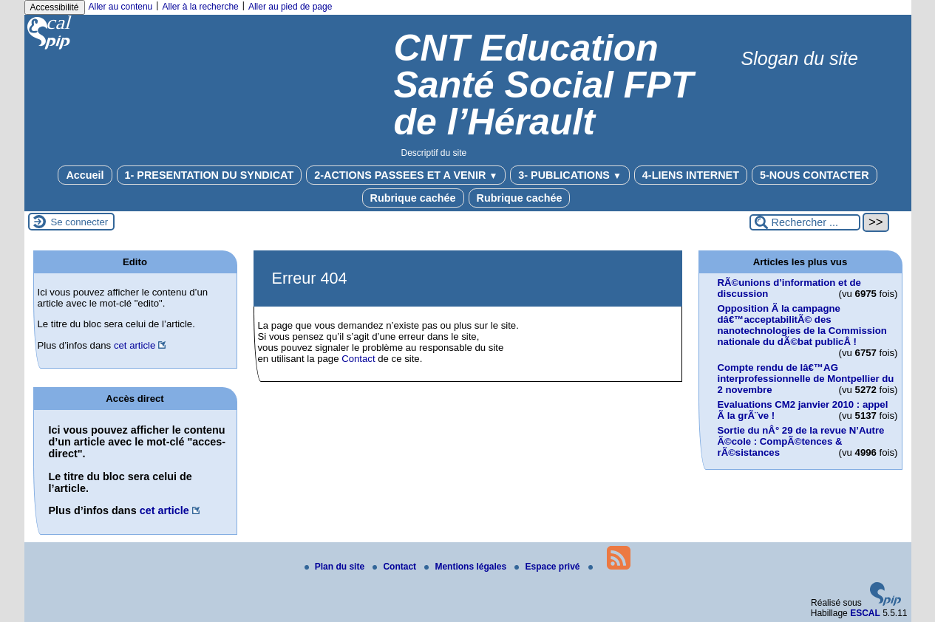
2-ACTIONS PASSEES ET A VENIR (405, 175)
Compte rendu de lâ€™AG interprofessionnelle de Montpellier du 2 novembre (806, 378)
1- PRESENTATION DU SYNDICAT (209, 175)
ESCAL (865, 613)
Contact (358, 358)
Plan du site (336, 566)
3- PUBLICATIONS (570, 175)
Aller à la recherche (200, 6)
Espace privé (548, 566)
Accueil (84, 175)
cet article (134, 345)
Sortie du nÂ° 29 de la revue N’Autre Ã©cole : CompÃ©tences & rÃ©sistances (801, 441)
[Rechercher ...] (804, 222)
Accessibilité (54, 7)
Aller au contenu (121, 6)
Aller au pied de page (290, 6)
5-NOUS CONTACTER (814, 175)
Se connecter (80, 222)
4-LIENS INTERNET (690, 175)
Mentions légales (466, 566)
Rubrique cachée (413, 198)
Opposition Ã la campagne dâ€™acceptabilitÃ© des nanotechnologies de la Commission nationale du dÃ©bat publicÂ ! (802, 325)
